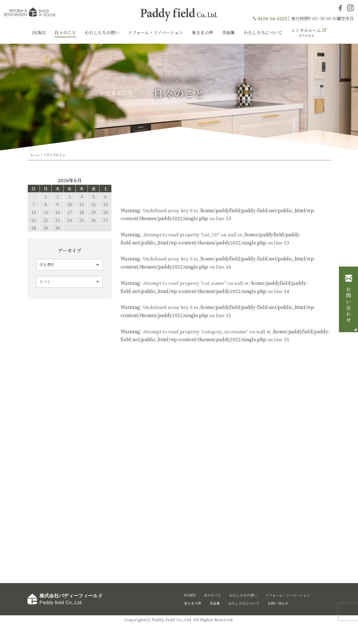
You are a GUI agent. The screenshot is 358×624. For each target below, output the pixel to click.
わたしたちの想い (102, 32)
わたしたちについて (263, 32)
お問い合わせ (348, 305)
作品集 (228, 32)
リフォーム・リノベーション (155, 32)
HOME (39, 32)
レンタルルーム (306, 32)
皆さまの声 (203, 32)
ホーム (35, 154)
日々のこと (65, 32)
